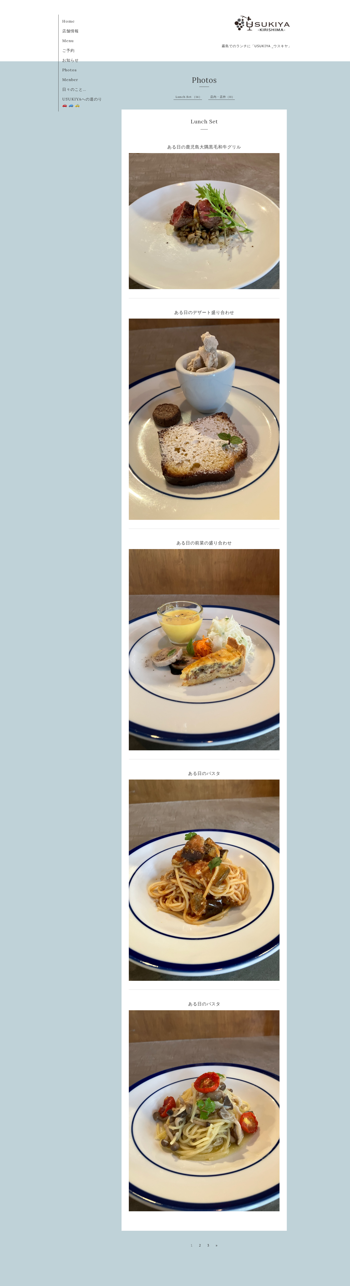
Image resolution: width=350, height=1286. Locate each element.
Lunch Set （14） (188, 97)
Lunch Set (204, 121)
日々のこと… (74, 89)
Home (68, 21)
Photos (69, 69)
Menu (68, 40)
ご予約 (68, 50)
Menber (70, 79)
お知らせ (70, 60)
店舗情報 (70, 30)
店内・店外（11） (222, 97)
